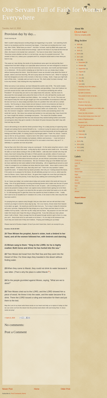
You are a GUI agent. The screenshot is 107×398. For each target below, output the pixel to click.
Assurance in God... (84, 90)
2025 (78, 44)
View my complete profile (83, 35)
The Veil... (81, 99)
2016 (78, 60)
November (82, 62)
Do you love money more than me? (89, 116)
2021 (78, 47)
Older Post (65, 389)
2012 (78, 150)
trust (76, 186)
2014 (78, 144)
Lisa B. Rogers (82, 32)
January (81, 137)
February (82, 134)
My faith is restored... (85, 93)
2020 (78, 50)
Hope (76, 174)
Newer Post (7, 389)
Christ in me (78, 160)
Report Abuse (80, 197)
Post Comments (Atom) (18, 393)
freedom (77, 169)
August (81, 71)
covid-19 (77, 163)
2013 (78, 147)
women (77, 191)
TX (75, 189)
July (80, 75)
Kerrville (77, 183)
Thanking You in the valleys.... (87, 86)
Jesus (76, 180)
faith (76, 166)
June (80, 78)
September (82, 68)
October (81, 65)
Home (36, 389)
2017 (78, 57)
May (80, 81)
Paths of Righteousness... (86, 119)
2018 (78, 53)
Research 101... (83, 122)
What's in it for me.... (84, 102)
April (80, 84)
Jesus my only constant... (86, 113)
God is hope (78, 171)
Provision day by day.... (85, 105)
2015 (78, 141)
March (81, 131)
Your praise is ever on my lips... (88, 96)
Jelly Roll (77, 177)
